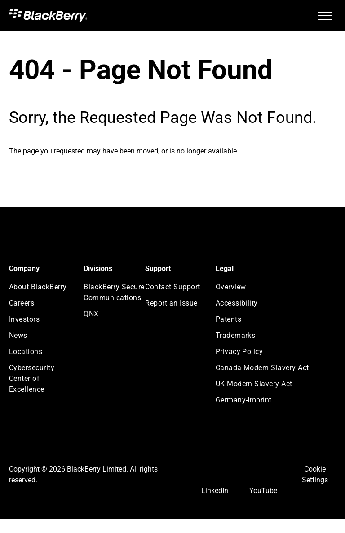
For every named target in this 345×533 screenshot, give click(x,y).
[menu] (325, 15)
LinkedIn (214, 490)
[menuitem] (41, 290)
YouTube (263, 490)
